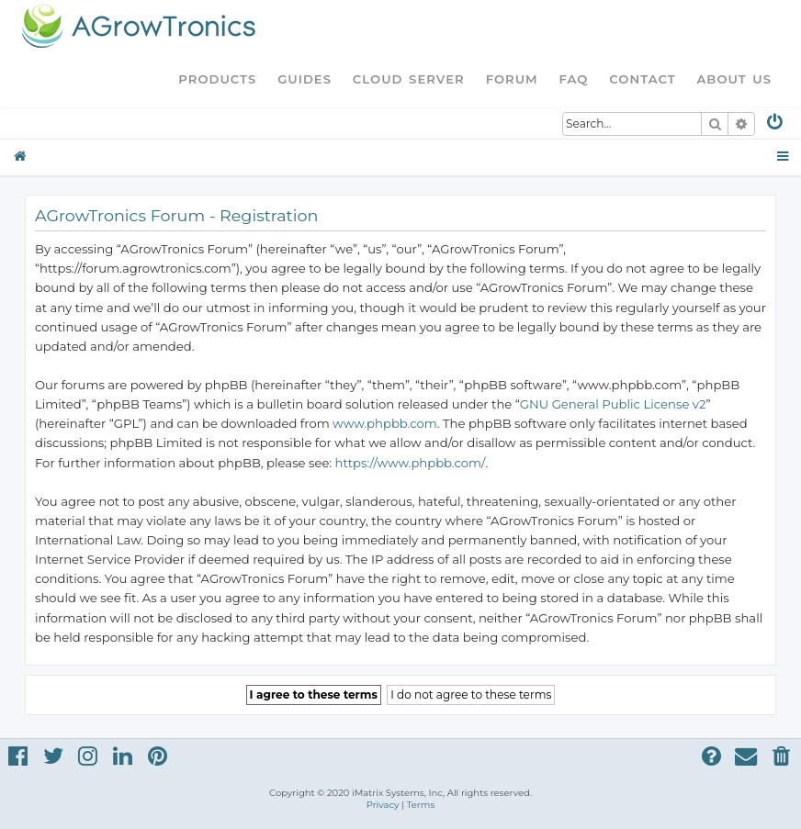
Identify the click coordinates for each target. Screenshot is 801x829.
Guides (304, 79)
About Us (734, 79)
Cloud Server (409, 79)
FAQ (574, 79)
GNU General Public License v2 (613, 404)
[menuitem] (775, 125)
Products (217, 79)
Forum (512, 79)
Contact (642, 79)
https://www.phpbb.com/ (410, 462)
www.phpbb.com (385, 423)
